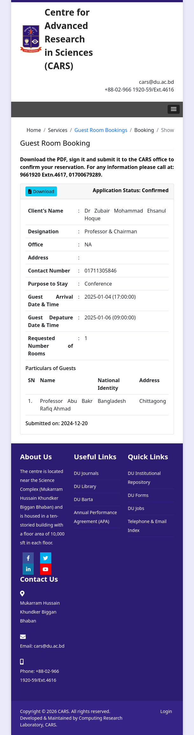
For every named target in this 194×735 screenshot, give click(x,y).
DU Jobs (136, 508)
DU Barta (83, 499)
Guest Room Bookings (100, 130)
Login (166, 711)
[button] (174, 109)
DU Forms (138, 495)
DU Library (85, 486)
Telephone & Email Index (147, 525)
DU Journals (86, 473)
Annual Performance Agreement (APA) (95, 516)
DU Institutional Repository (144, 477)
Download (41, 191)
